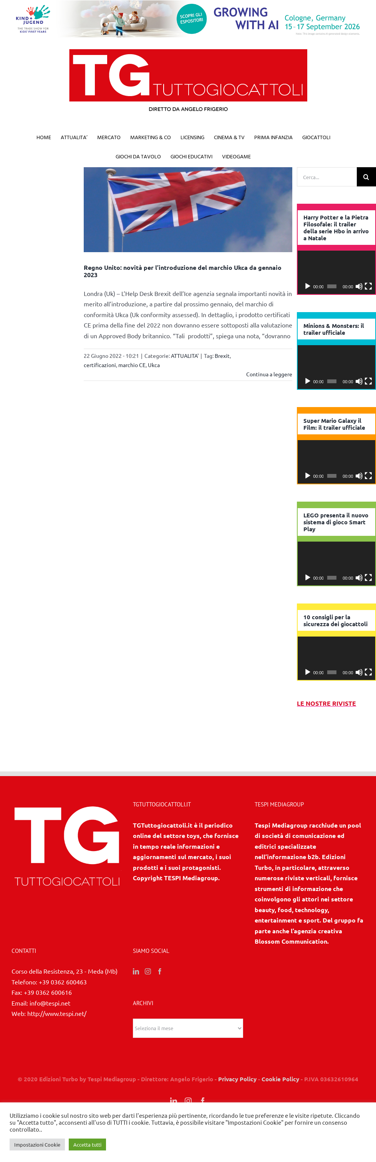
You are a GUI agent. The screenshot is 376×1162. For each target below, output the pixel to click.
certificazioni (100, 364)
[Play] (307, 286)
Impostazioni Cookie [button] (37, 1144)
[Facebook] (160, 987)
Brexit (222, 355)
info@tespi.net (50, 1018)
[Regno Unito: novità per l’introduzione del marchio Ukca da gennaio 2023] (188, 209)
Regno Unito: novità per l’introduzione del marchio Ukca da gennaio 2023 (183, 271)
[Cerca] (366, 176)
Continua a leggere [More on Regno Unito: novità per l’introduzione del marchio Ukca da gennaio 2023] (269, 374)
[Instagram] (148, 987)
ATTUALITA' (185, 355)
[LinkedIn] (136, 987)
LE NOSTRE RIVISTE (326, 703)
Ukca (154, 364)
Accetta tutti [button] (87, 1144)
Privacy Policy (237, 1095)
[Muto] (359, 286)
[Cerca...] (327, 176)
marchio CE (132, 364)
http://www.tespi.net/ (56, 1029)
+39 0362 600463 (63, 997)
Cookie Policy (280, 1095)
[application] (336, 272)
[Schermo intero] (368, 286)
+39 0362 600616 (48, 1008)
